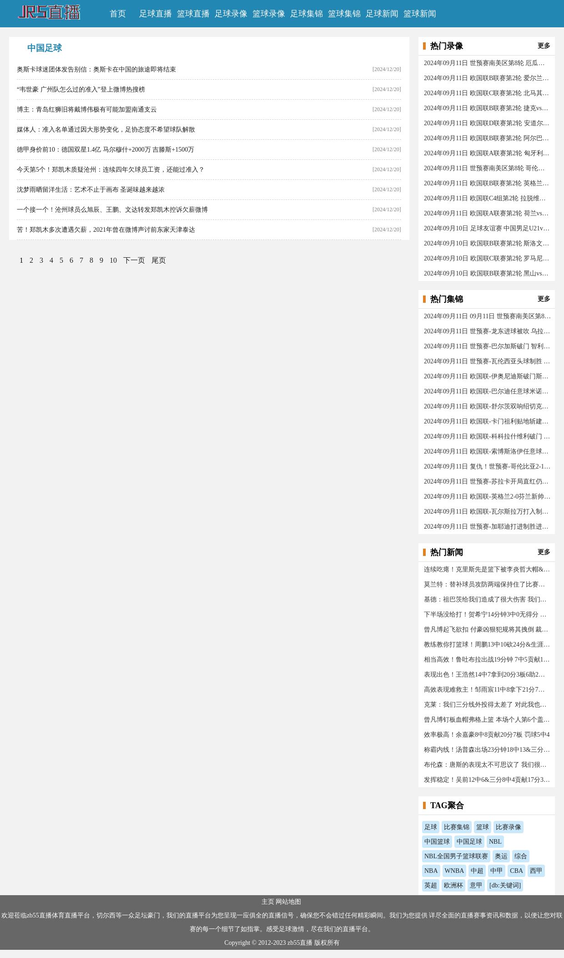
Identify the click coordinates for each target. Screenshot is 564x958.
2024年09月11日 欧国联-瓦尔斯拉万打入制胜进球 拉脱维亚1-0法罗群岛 (487, 511)
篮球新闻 (419, 13)
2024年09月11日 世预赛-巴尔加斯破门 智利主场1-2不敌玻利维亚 (487, 346)
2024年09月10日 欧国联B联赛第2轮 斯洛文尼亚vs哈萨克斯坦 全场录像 (487, 243)
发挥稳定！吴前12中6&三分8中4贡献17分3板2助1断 (487, 779)
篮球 (482, 827)
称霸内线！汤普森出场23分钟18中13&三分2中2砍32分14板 (487, 749)
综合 (520, 856)
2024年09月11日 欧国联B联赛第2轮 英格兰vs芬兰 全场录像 (487, 183)
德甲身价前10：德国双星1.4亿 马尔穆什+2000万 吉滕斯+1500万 (105, 149)
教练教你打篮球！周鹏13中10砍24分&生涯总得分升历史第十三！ (487, 644)
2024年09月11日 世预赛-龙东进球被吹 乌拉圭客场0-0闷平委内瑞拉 (487, 331)
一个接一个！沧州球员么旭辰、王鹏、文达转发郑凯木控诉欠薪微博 (112, 209)
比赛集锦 (456, 827)
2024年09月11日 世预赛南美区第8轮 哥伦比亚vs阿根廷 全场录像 (487, 168)
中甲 (496, 870)
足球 (430, 827)
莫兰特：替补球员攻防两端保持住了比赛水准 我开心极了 (487, 584)
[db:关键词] (505, 885)
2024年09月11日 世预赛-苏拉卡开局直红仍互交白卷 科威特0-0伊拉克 (487, 481)
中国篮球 (437, 841)
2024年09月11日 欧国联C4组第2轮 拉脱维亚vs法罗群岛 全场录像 (487, 198)
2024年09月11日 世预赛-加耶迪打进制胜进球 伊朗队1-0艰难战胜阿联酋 (487, 526)
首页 (118, 13)
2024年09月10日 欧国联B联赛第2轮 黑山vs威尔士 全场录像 (487, 273)
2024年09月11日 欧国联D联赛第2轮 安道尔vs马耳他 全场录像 (487, 123)
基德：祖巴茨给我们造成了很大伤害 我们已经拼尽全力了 (487, 599)
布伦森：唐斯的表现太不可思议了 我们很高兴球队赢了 (487, 764)
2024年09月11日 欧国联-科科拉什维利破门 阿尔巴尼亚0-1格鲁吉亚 (487, 436)
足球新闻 (382, 13)
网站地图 (289, 901)
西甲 (536, 870)
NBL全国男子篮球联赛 (456, 856)
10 (113, 260)
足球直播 (155, 13)
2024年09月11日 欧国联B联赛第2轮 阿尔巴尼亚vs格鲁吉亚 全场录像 (487, 138)
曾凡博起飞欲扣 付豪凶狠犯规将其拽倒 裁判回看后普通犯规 (487, 629)
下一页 (134, 260)
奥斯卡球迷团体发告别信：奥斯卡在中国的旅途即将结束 (96, 69)
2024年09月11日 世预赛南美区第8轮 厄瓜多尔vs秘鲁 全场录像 (487, 63)
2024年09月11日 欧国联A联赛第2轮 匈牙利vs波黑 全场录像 (487, 153)
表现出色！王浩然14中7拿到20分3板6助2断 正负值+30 (487, 674)
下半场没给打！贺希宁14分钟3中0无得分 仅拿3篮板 (487, 614)
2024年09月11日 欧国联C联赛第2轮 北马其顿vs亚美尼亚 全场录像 (487, 93)
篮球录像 (268, 13)
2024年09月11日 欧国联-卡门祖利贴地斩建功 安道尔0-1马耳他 (487, 421)
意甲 (476, 885)
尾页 (158, 260)
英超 (430, 885)
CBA (516, 870)
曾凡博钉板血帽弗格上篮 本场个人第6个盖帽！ (487, 719)
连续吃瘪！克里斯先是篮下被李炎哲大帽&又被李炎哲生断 (487, 569)
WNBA (454, 870)
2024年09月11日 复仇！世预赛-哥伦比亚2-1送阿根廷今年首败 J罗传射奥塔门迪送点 (487, 466)
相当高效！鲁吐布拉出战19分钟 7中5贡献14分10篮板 (487, 659)
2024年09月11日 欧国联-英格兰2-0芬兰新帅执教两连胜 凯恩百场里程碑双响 (487, 496)
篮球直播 (193, 13)
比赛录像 (508, 827)
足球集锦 (306, 13)
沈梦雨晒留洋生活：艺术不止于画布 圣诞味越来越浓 (91, 189)
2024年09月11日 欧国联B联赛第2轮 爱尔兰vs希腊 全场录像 (487, 78)
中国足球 (469, 841)
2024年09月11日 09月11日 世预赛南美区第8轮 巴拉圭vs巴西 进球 (487, 316)
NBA (431, 870)
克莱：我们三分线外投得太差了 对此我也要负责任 (487, 704)
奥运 (501, 856)
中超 (477, 870)
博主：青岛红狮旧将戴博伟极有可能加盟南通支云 (87, 109)
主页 (269, 901)
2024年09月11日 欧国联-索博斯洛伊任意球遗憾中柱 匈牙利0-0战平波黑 (487, 451)
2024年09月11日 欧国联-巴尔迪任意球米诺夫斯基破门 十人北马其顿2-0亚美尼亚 (487, 391)
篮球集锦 (344, 13)
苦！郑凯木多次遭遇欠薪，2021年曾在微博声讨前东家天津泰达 (106, 229)
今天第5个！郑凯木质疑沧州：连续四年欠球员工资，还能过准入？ (111, 169)
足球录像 (231, 13)
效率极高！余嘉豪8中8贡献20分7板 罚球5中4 (487, 734)
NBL (495, 841)
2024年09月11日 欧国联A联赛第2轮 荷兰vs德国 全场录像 (487, 213)
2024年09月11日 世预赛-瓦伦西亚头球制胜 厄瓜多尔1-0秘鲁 (487, 361)
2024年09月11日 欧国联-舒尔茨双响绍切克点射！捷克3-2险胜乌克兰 (487, 406)
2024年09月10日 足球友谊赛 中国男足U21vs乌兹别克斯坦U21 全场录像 (487, 228)
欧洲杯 (453, 885)
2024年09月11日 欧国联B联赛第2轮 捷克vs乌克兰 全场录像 (487, 108)
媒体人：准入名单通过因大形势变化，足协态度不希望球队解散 (106, 129)
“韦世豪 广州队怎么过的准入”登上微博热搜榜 (81, 89)
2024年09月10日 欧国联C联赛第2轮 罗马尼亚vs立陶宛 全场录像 (487, 258)
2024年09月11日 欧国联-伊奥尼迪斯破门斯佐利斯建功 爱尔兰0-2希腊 (487, 376)
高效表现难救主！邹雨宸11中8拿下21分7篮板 (487, 689)
